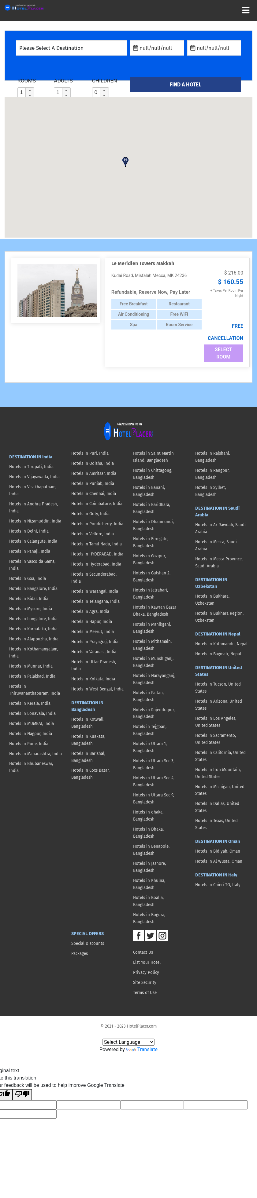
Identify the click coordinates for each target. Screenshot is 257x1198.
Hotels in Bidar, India (28, 598)
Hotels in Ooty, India (90, 514)
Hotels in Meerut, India (92, 631)
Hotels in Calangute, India (33, 541)
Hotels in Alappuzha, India (33, 639)
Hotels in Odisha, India (92, 463)
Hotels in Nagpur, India (30, 733)
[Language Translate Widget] (128, 1042)
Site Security (144, 982)
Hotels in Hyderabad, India (96, 564)
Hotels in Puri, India (90, 453)
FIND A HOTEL (185, 85)
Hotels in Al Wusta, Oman (218, 861)
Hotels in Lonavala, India (32, 713)
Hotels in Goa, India (27, 578)
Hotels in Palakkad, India (32, 676)
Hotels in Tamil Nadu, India (96, 544)
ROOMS (26, 81)
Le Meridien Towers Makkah (142, 263)
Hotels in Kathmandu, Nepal (221, 644)
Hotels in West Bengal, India (97, 689)
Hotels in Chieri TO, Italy (217, 885)
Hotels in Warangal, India (94, 591)
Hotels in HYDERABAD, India (97, 554)
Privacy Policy (146, 972)
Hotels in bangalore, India (33, 619)
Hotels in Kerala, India (29, 703)
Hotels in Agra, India (90, 611)
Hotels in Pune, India (28, 743)
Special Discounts (87, 943)
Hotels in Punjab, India (92, 483)
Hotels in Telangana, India (95, 601)
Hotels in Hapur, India (91, 621)
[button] (29, 90)
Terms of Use (145, 992)
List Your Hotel (147, 962)
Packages (79, 953)
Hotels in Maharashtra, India (35, 754)
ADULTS (63, 81)
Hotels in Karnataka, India (33, 629)
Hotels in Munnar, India (31, 666)
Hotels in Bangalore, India (33, 588)
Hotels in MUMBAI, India (31, 723)
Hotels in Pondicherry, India (97, 524)
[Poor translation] (22, 1094)
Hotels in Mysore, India (30, 608)
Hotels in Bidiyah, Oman (217, 851)
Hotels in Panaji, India (29, 551)
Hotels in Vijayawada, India (34, 477)
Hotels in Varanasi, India (93, 652)
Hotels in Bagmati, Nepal (218, 654)
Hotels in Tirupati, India (31, 466)
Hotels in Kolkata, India (93, 679)
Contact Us (143, 952)
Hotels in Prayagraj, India (94, 641)
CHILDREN (104, 81)
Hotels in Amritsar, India (93, 473)
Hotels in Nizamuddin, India (35, 521)
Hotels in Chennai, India (93, 493)
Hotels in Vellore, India (92, 534)
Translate (142, 1049)
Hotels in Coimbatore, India (96, 503)
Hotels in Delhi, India (29, 531)
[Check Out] (214, 48)
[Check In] (157, 48)
